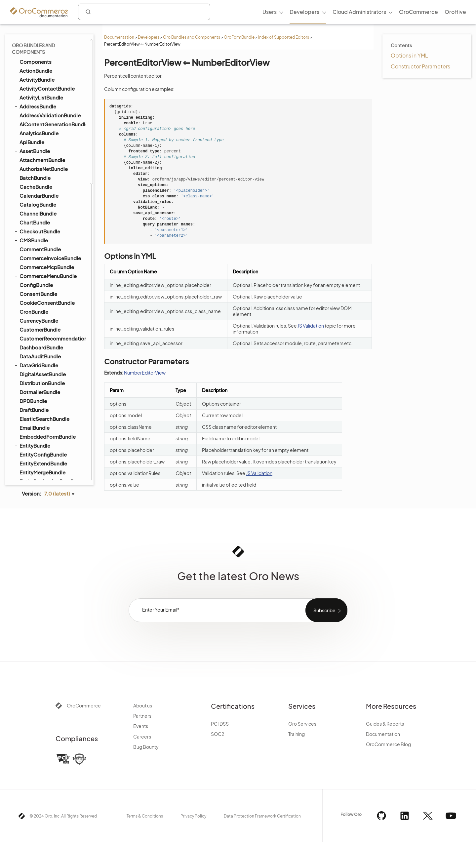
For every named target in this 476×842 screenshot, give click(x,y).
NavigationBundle (38, 336)
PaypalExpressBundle (45, 417)
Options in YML (409, 55)
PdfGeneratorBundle (41, 425)
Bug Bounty (146, 747)
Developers (148, 37)
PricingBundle (33, 443)
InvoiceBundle (34, 238)
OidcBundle (34, 381)
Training (296, 734)
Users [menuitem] (269, 11)
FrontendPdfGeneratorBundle (53, 149)
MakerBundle (35, 292)
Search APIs (37, 121)
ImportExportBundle (41, 193)
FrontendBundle (36, 140)
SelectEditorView (48, 68)
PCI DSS (220, 724)
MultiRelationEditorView (55, 94)
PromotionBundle (41, 461)
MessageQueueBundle (44, 300)
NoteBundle (34, 345)
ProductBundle (35, 452)
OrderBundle (32, 372)
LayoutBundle (33, 256)
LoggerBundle (37, 274)
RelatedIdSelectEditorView (57, 111)
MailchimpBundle (40, 283)
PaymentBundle (36, 398)
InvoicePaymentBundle (44, 247)
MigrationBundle (37, 318)
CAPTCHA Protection (47, 130)
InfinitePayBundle (40, 202)
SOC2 (217, 734)
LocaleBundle (33, 264)
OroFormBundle (239, 37)
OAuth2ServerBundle (42, 363)
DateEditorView (46, 51)
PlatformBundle (36, 434)
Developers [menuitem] (304, 11)
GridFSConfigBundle (44, 176)
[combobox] (144, 12)
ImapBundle (31, 184)
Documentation (119, 37)
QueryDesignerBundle (43, 470)
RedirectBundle (38, 479)
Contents (401, 45)
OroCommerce (84, 705)
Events (140, 726)
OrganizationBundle (44, 390)
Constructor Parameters (420, 66)
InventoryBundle (39, 229)
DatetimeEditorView (51, 60)
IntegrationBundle (41, 220)
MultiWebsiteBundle (41, 327)
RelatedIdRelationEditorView (57, 103)
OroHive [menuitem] (455, 11)
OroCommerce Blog (388, 744)
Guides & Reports (385, 724)
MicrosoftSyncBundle (46, 309)
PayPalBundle (36, 408)
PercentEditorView (50, 43)
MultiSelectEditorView (53, 77)
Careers (142, 737)
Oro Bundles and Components (191, 37)
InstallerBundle (35, 211)
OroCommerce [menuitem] (418, 11)
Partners (142, 716)
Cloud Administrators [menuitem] (359, 11)
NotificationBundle (42, 354)
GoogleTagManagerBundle (52, 167)
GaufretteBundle (40, 158)
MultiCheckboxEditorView (57, 86)
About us (142, 705)
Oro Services (302, 724)
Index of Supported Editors (283, 37)
